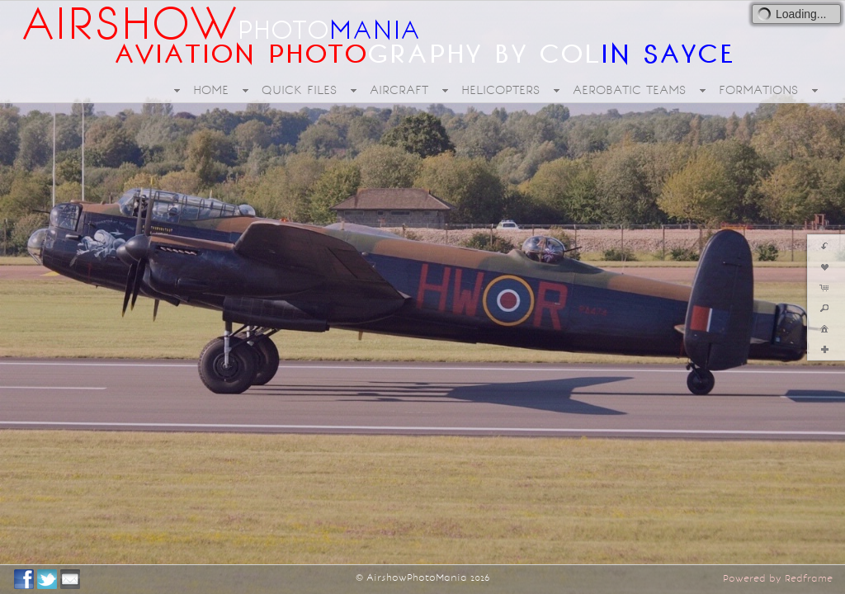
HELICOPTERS (500, 89)
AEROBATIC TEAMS (629, 89)
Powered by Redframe (778, 578)
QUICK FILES (299, 89)
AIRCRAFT (399, 89)
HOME (211, 89)
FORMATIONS (758, 89)
